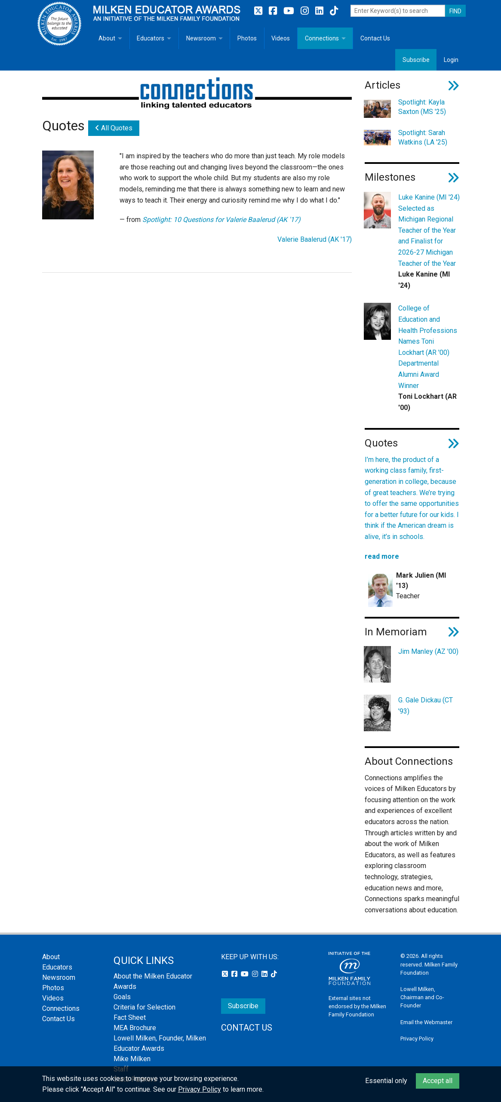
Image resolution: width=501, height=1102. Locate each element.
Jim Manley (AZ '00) (428, 651)
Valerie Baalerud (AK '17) (314, 239)
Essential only (386, 1081)
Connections (322, 38)
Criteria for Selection (144, 1007)
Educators (150, 38)
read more (382, 556)
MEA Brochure (135, 1028)
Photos (247, 38)
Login (451, 59)
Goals (122, 997)
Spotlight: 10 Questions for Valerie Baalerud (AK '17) (221, 219)
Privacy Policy (416, 1038)
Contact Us (375, 38)
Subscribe (416, 59)
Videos (280, 38)
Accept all (437, 1081)
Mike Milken (132, 1059)
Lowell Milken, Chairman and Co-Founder (422, 997)
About (106, 38)
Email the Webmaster (426, 1022)
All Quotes (113, 128)
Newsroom (201, 38)
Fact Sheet (130, 1017)
